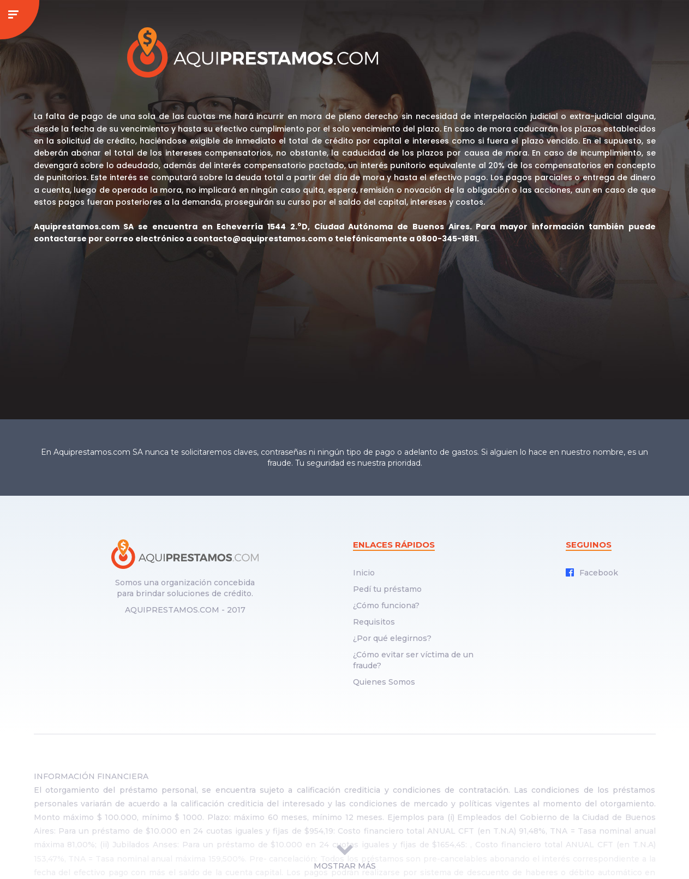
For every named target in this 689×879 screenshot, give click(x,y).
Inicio (364, 573)
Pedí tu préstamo (387, 589)
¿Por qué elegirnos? (392, 638)
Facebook (592, 573)
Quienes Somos (384, 682)
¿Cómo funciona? (386, 605)
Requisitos (374, 622)
